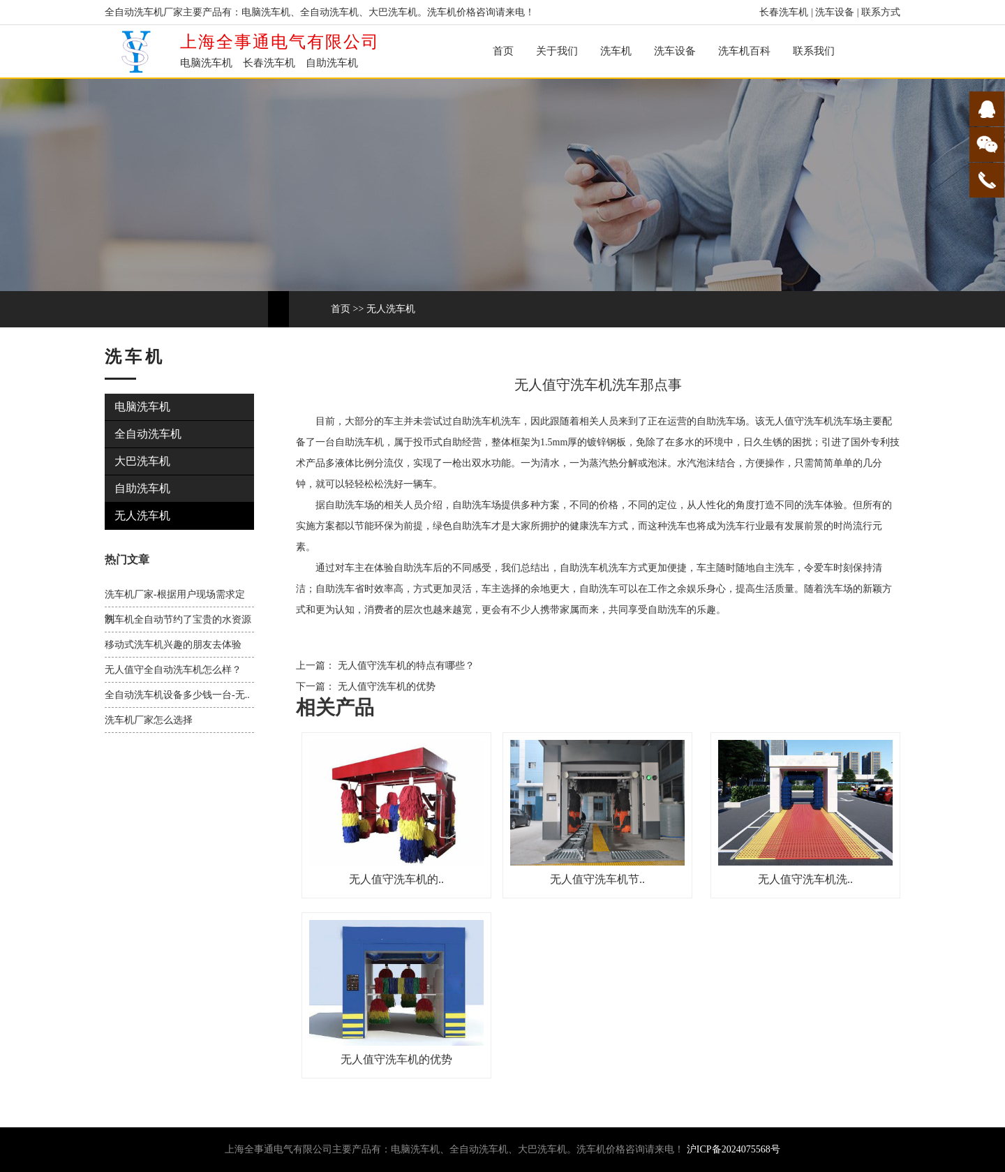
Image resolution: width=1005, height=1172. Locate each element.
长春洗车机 (783, 12)
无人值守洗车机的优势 (385, 686)
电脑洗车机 (142, 407)
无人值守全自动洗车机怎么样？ (173, 670)
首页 (503, 51)
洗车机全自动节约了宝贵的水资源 (178, 619)
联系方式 (880, 12)
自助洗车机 (142, 488)
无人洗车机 (390, 309)
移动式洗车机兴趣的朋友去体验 (173, 644)
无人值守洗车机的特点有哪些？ (405, 665)
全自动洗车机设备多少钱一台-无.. (177, 695)
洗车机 (616, 51)
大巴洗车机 (142, 461)
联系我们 (814, 51)
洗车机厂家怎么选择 (149, 720)
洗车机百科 (744, 51)
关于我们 (557, 51)
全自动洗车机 (147, 434)
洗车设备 (834, 12)
